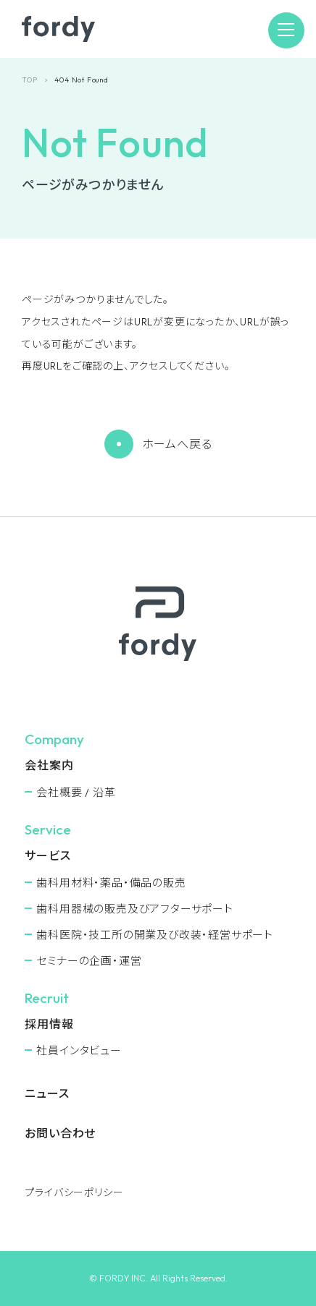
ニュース (47, 1093)
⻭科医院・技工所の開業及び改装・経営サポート (154, 935)
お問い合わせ (60, 1133)
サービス (47, 855)
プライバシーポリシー (74, 1192)
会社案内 (49, 765)
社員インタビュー (78, 1050)
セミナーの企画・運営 (88, 961)
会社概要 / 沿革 (75, 792)
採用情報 (49, 1024)
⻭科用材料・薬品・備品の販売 (111, 882)
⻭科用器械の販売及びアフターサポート (134, 909)
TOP (29, 80)
